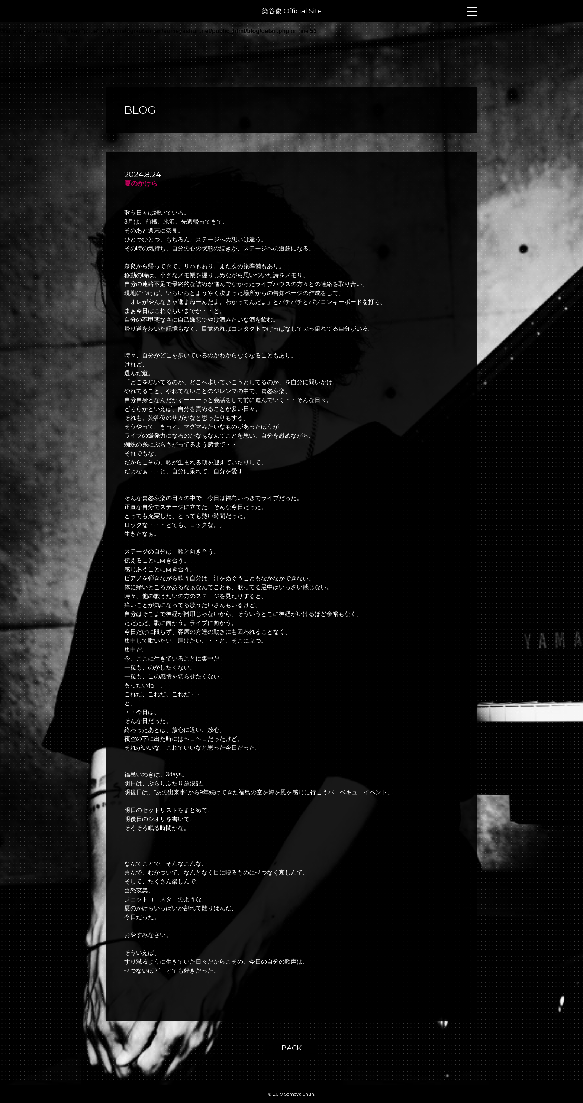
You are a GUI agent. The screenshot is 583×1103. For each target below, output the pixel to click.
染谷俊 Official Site (292, 11)
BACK (291, 1047)
